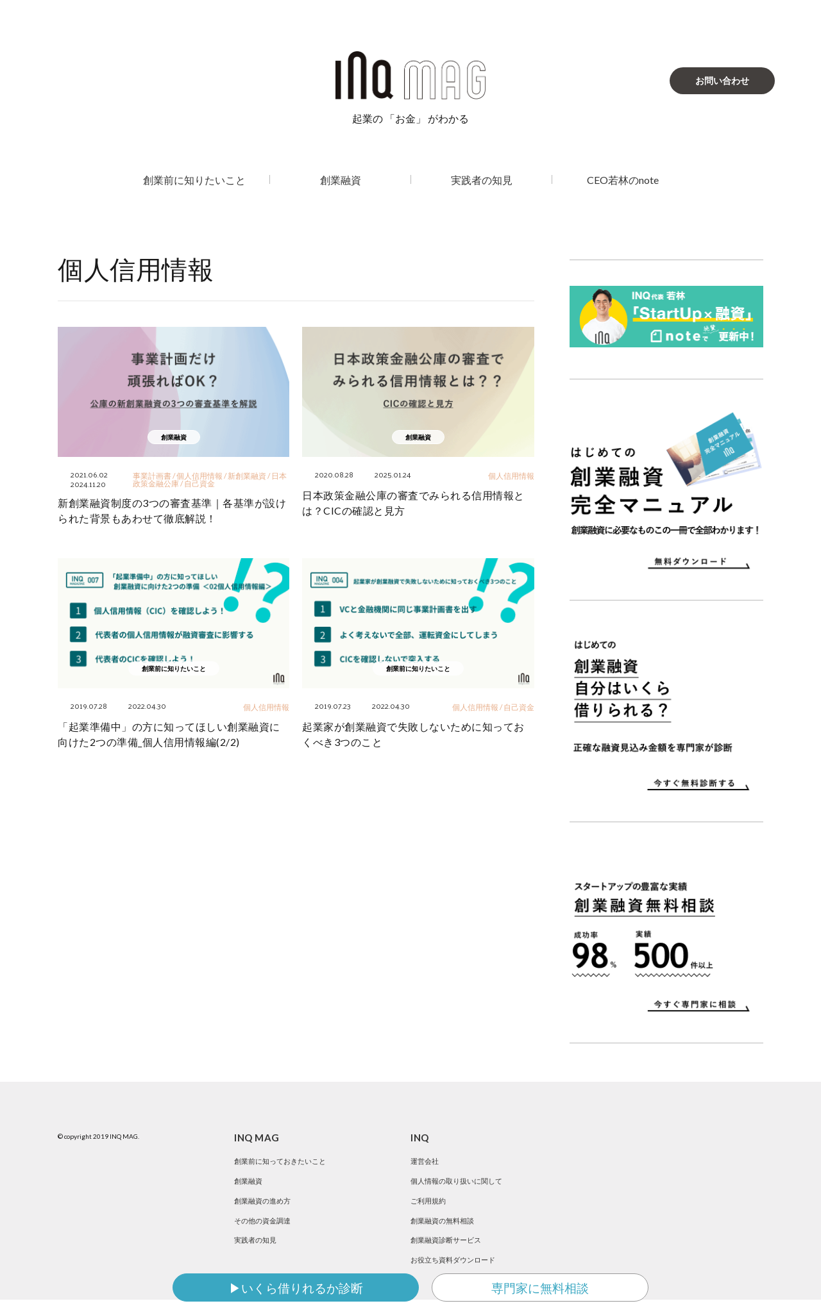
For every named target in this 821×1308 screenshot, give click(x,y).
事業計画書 (152, 476)
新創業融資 (247, 476)
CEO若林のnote (623, 180)
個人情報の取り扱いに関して (460, 1182)
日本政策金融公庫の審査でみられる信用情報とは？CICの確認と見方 (413, 503)
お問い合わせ (722, 80)
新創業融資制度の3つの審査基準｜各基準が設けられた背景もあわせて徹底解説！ (172, 510)
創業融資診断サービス (448, 1245)
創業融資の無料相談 (445, 1224)
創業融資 (340, 180)
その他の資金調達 (265, 1224)
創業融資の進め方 (265, 1203)
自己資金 (199, 483)
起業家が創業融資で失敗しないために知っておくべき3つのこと (413, 734)
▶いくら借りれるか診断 (296, 1287)
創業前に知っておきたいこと (284, 1161)
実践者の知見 (481, 180)
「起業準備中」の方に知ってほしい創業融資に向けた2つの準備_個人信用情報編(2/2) (169, 734)
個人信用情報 (199, 476)
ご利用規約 (429, 1203)
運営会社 (425, 1161)
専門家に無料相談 (540, 1287)
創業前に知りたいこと (194, 180)
